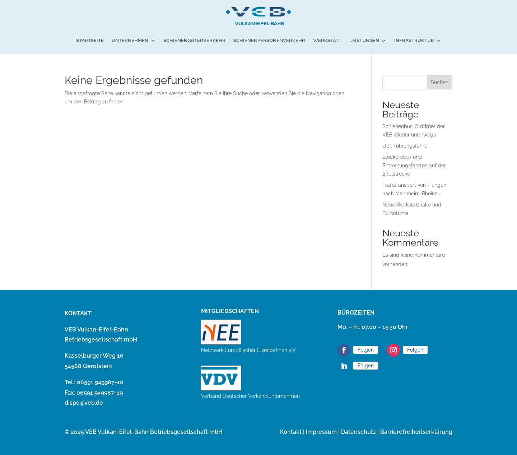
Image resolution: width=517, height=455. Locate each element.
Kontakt (291, 431)
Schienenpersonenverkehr (269, 40)
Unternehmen (130, 40)
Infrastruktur (414, 40)
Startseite (90, 40)
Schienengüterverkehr (194, 40)
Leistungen (364, 40)
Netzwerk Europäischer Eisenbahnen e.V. (249, 350)
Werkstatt (327, 40)
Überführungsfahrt (404, 146)
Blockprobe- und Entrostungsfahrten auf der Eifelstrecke (414, 165)
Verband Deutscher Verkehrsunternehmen (250, 396)
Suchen (439, 82)
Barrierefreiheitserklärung (416, 431)
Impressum (321, 431)
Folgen (366, 350)
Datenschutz (358, 431)
